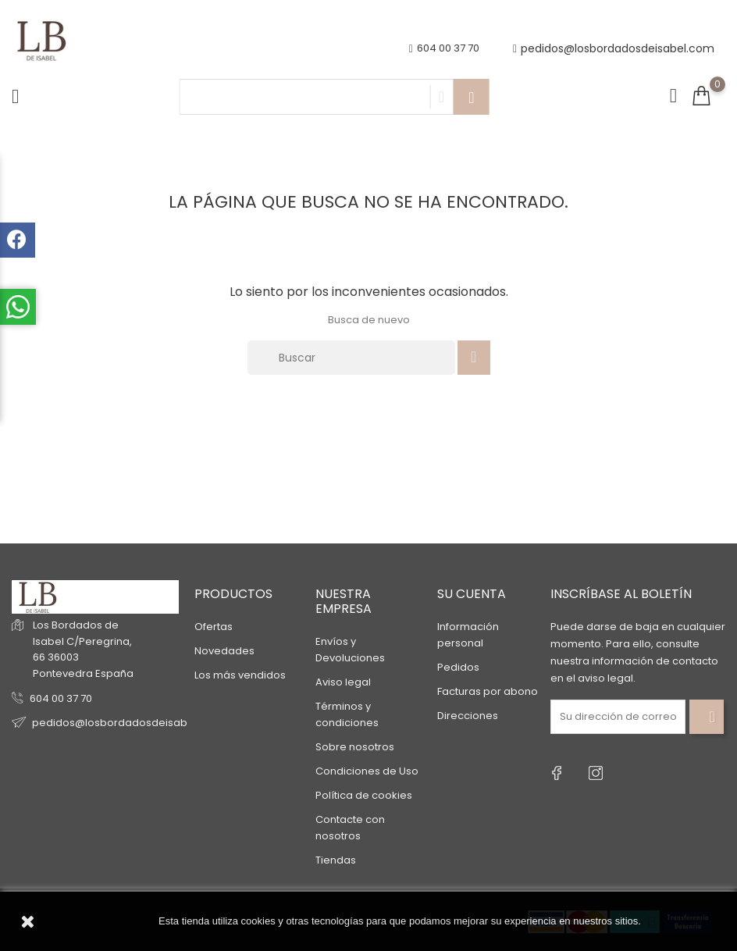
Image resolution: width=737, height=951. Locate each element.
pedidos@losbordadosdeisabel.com (613, 49)
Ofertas (213, 626)
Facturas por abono (487, 691)
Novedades (224, 650)
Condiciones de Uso (366, 771)
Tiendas (335, 860)
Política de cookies (363, 795)
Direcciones (467, 715)
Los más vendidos (240, 675)
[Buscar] (351, 357)
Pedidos (458, 667)
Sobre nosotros (354, 746)
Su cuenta (471, 594)
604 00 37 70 (61, 698)
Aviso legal (343, 682)
